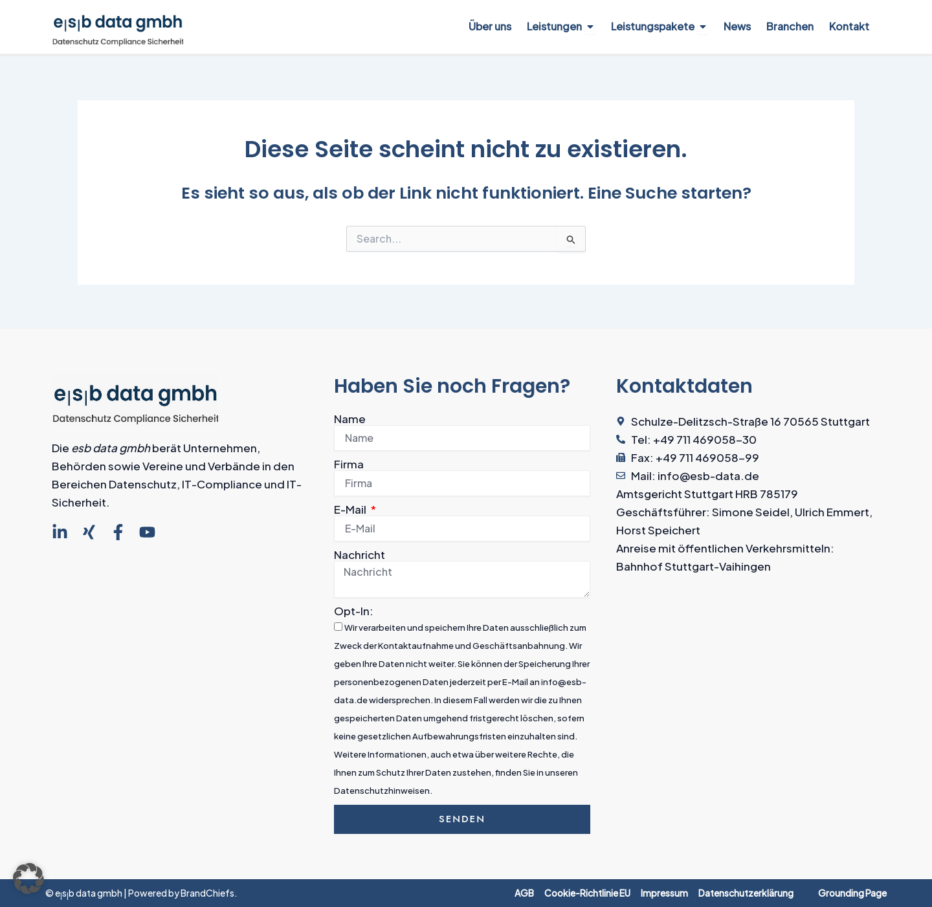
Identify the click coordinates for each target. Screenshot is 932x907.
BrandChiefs (207, 893)
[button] (28, 878)
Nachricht (359, 554)
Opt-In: (353, 610)
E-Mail (351, 509)
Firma (349, 463)
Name (350, 418)
